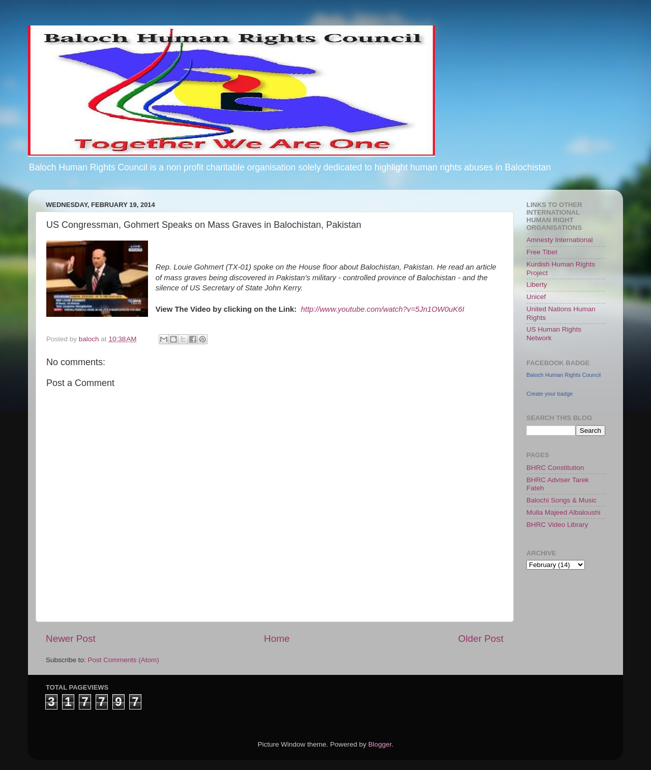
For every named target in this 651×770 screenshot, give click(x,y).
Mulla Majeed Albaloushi (563, 512)
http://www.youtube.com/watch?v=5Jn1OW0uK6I (382, 309)
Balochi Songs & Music (561, 500)
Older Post (481, 638)
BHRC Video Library (557, 524)
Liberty (536, 284)
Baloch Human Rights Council (563, 375)
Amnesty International (559, 240)
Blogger (380, 744)
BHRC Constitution (555, 467)
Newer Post (71, 638)
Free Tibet (541, 252)
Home (276, 638)
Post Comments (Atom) (123, 660)
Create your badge (549, 394)
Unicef (536, 297)
